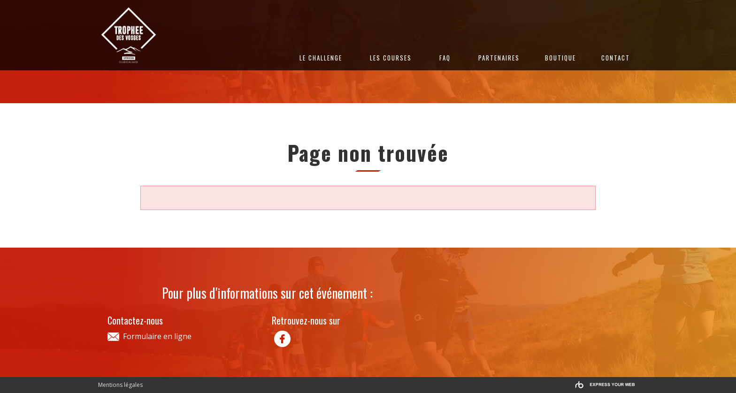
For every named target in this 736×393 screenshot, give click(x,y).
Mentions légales (120, 385)
